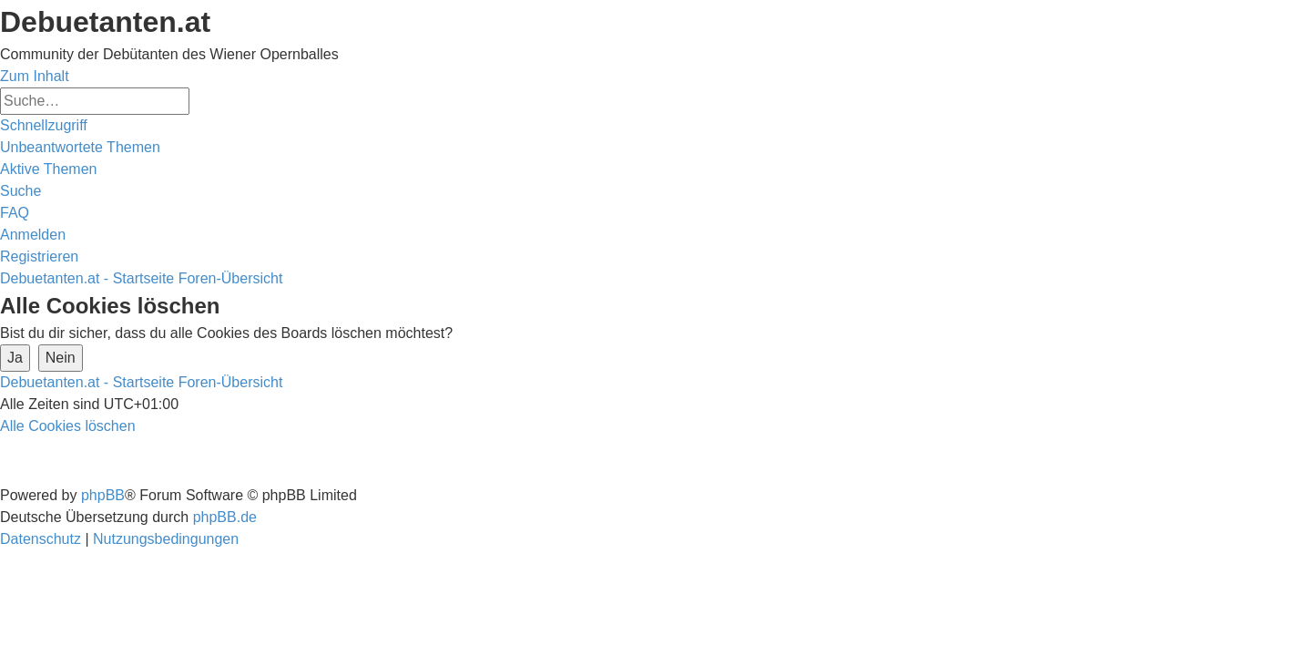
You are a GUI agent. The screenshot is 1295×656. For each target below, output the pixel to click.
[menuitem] (80, 147)
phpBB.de (225, 517)
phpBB (103, 495)
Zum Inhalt (34, 76)
